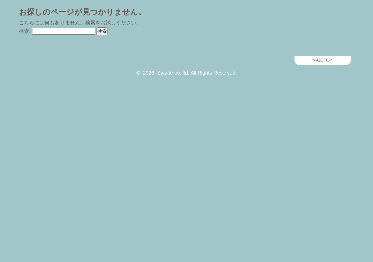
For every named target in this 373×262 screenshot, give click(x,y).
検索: (25, 31)
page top (186, 61)
